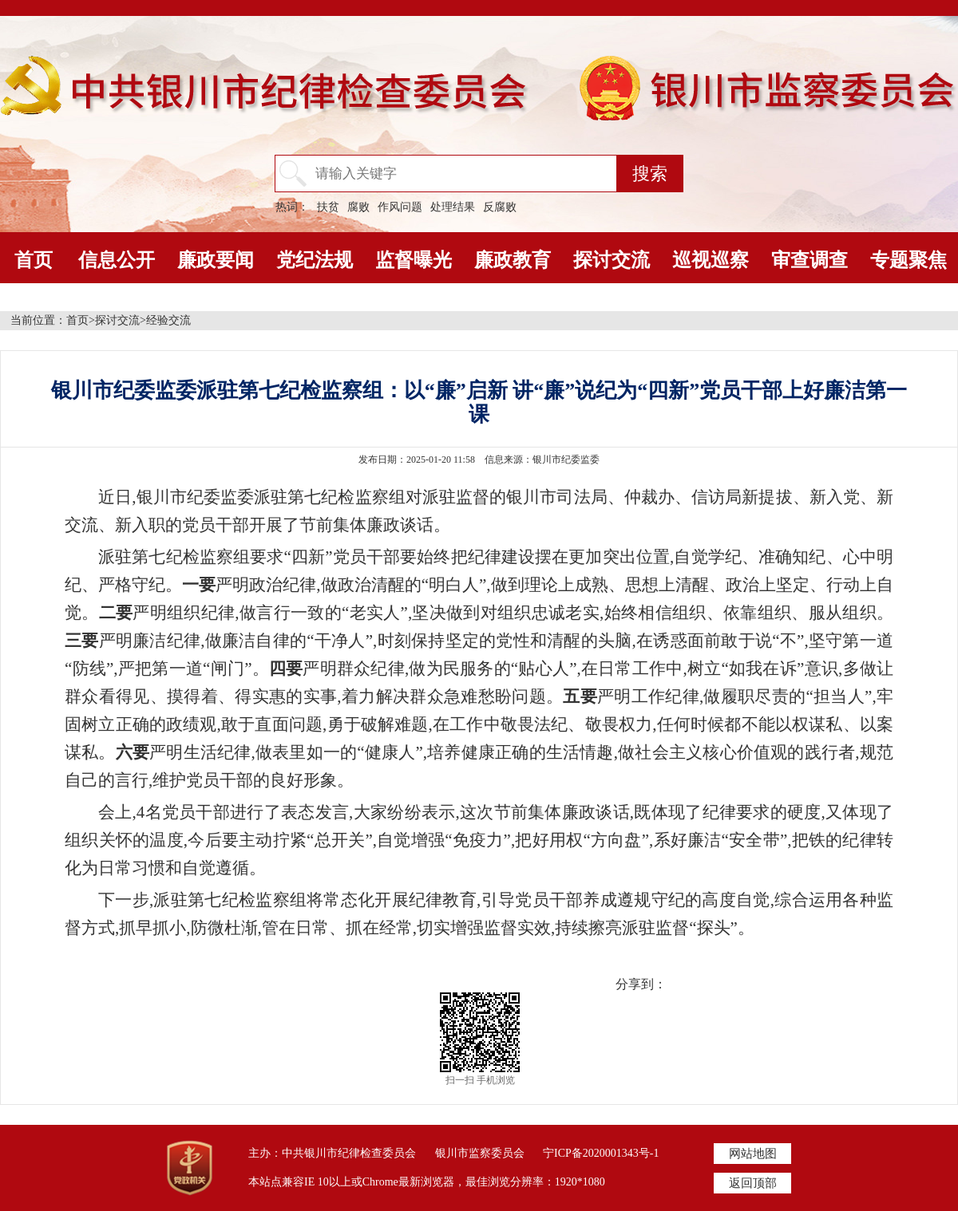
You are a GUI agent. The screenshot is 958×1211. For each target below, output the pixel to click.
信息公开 (116, 260)
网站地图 (753, 1153)
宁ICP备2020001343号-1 (601, 1153)
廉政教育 (512, 260)
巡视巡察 (710, 260)
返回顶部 (753, 1183)
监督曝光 (413, 260)
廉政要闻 (215, 260)
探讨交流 (611, 260)
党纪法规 (314, 260)
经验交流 (168, 320)
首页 (33, 260)
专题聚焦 (908, 260)
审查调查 (809, 260)
